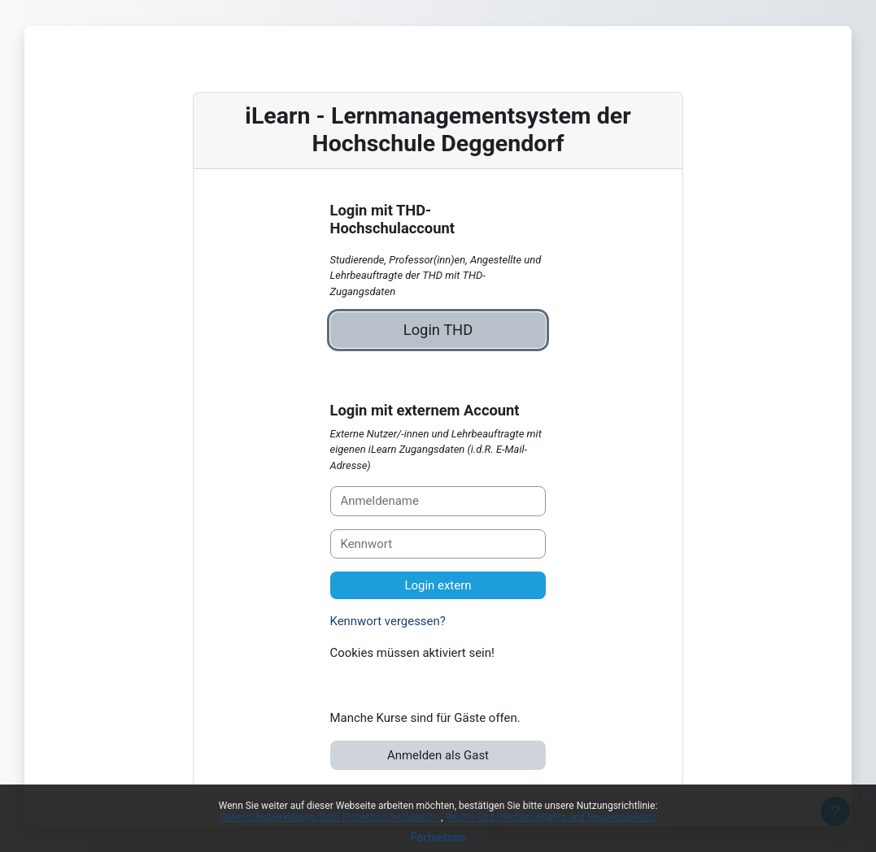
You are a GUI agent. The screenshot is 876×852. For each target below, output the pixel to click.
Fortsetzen (438, 837)
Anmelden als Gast (438, 755)
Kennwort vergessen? (388, 621)
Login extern (437, 585)
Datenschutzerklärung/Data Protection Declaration (330, 817)
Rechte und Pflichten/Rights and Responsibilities (551, 817)
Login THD (438, 329)
